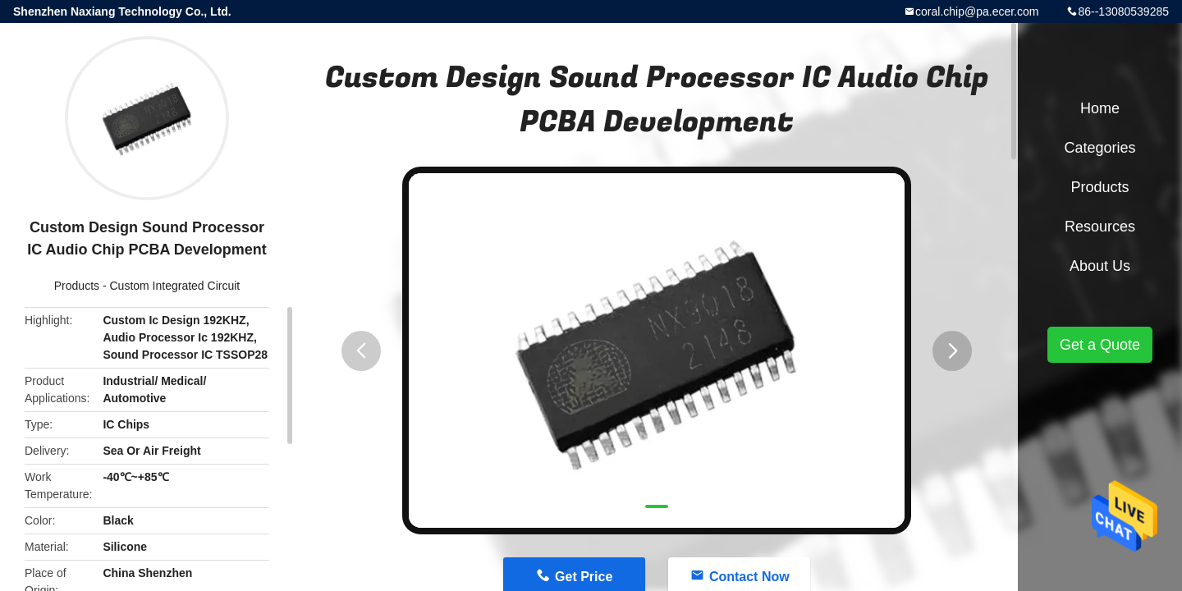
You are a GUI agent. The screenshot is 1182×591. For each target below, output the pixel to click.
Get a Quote (1100, 345)
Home (1100, 108)
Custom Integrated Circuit (174, 285)
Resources (1100, 226)
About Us (1100, 266)
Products (76, 285)
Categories (1099, 148)
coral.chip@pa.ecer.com (976, 11)
